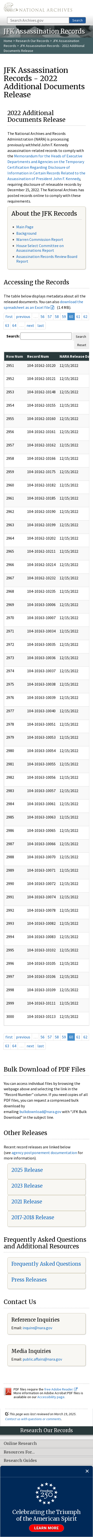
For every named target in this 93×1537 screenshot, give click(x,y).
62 (85, 316)
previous (23, 316)
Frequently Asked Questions (46, 1264)
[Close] (87, 1471)
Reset (81, 345)
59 (64, 316)
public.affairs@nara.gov (42, 1359)
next (30, 325)
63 (7, 325)
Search (77, 20)
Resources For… (19, 1452)
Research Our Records (32, 41)
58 (57, 316)
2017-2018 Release (32, 1217)
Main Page (24, 226)
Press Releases (29, 1280)
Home (8, 41)
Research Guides (20, 1460)
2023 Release (27, 1186)
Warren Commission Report (39, 239)
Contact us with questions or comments (33, 1419)
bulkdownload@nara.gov (40, 1111)
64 (14, 325)
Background (26, 233)
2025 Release (27, 1170)
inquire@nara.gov (37, 1327)
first (9, 316)
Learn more (46, 1528)
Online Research (20, 1443)
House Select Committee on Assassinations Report (40, 248)
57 (50, 316)
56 (43, 316)
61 (78, 316)
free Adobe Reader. (61, 1389)
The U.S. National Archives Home (38, 8)
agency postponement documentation (44, 1152)
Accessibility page (50, 1397)
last (40, 325)
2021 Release (26, 1202)
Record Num (38, 356)
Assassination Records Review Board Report (46, 259)
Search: (13, 336)
